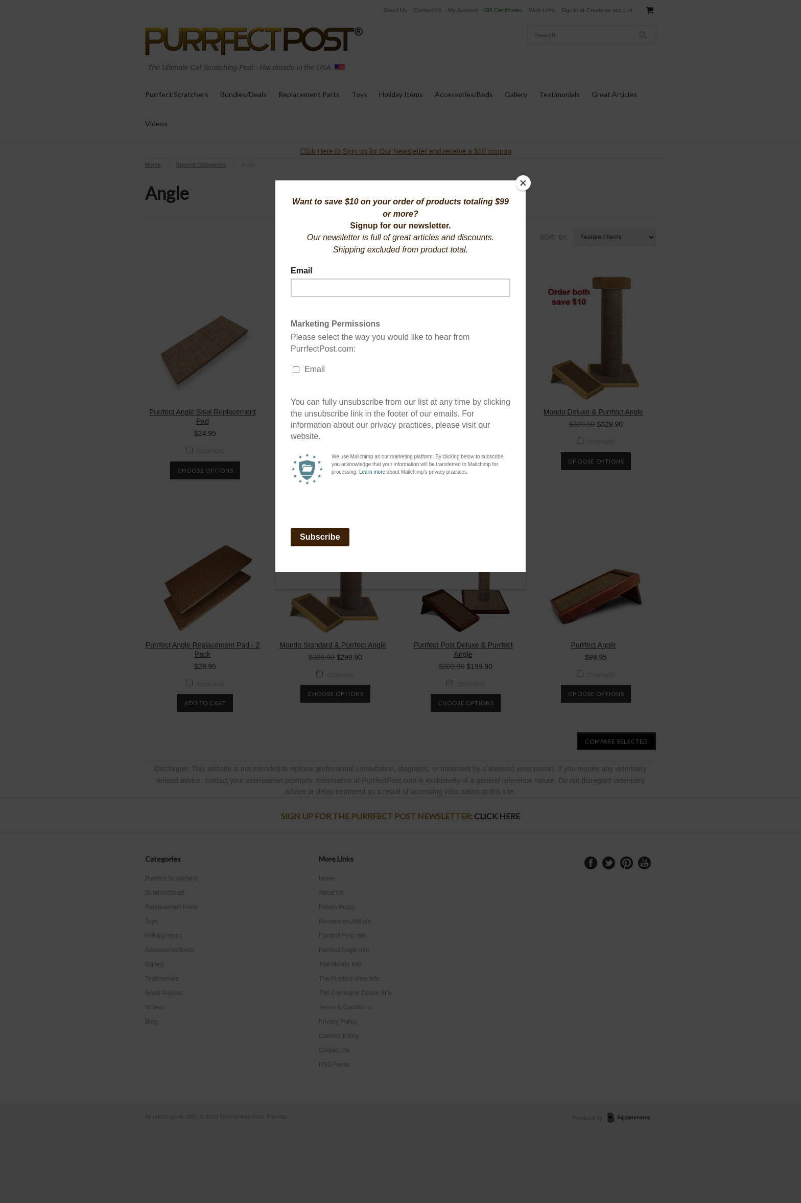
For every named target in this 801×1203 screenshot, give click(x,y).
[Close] (523, 183)
